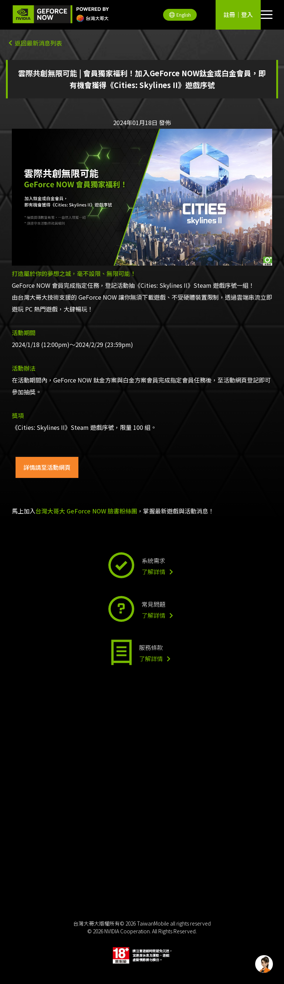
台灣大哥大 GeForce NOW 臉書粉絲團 (86, 510)
